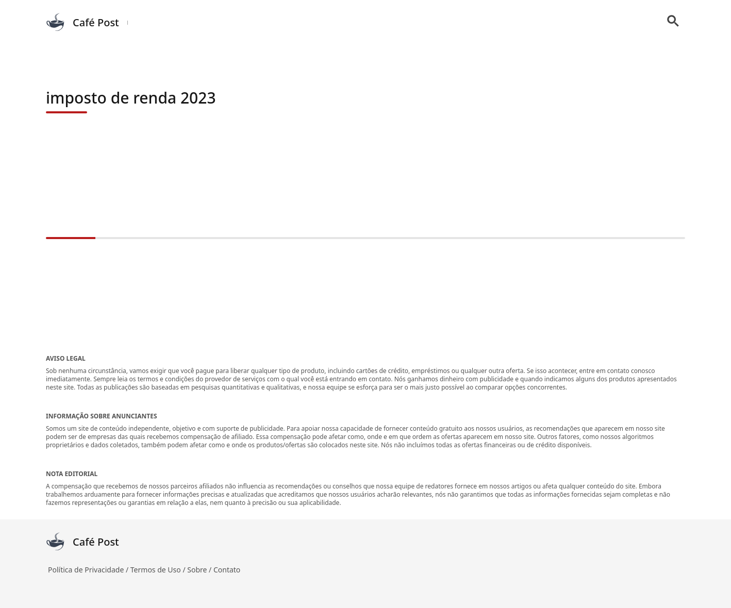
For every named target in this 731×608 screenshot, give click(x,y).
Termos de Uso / (158, 570)
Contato (226, 570)
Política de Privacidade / (89, 570)
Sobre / (200, 570)
